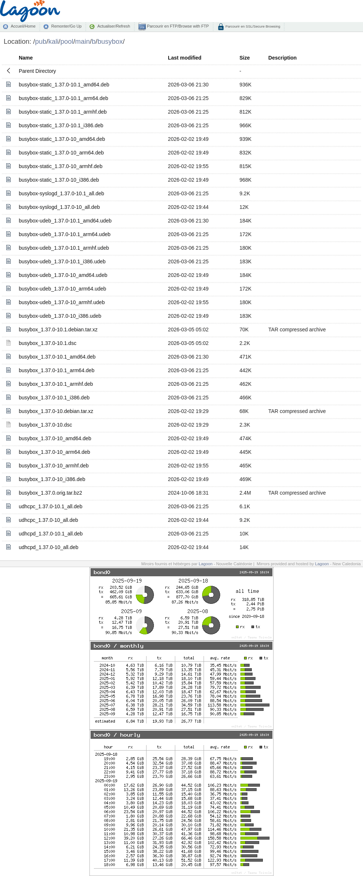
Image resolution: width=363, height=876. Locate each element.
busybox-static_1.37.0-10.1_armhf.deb (63, 112)
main (82, 41)
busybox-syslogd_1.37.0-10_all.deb (59, 207)
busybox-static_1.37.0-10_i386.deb (59, 180)
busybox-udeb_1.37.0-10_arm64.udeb (62, 289)
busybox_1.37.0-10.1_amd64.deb (57, 357)
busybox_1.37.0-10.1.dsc (47, 343)
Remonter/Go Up (66, 26)
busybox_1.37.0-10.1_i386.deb (54, 397)
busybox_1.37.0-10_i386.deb (52, 479)
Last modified (184, 58)
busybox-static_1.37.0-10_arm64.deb (61, 153)
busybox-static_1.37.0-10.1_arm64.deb (63, 98)
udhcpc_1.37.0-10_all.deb (48, 520)
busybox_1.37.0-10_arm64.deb (54, 452)
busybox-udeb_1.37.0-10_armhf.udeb (62, 302)
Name (26, 58)
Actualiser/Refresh (113, 26)
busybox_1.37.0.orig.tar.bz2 (50, 493)
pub (40, 41)
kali (53, 41)
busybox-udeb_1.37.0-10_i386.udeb (60, 316)
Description (282, 58)
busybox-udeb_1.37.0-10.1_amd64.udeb (65, 221)
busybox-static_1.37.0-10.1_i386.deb (61, 125)
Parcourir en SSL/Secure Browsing (252, 26)
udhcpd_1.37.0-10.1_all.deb (51, 534)
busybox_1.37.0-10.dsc (45, 425)
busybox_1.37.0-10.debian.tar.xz (56, 411)
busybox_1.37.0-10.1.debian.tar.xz (58, 329)
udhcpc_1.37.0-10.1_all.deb (50, 506)
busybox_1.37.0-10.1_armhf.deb (56, 384)
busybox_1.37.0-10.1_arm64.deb (56, 370)
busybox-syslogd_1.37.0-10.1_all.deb (61, 193)
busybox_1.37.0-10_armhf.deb (54, 466)
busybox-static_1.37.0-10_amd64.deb (62, 139)
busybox (110, 41)
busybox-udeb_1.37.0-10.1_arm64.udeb (64, 234)
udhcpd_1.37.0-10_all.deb (48, 547)
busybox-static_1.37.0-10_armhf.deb (60, 166)
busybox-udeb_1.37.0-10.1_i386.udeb (62, 261)
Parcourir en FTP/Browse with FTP (177, 26)
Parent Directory (37, 71)
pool (66, 41)
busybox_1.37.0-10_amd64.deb (55, 438)
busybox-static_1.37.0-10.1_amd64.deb (64, 85)
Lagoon (206, 564)
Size (244, 58)
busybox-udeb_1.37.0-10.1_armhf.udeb (64, 248)
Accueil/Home (23, 26)
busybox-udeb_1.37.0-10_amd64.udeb (63, 275)
